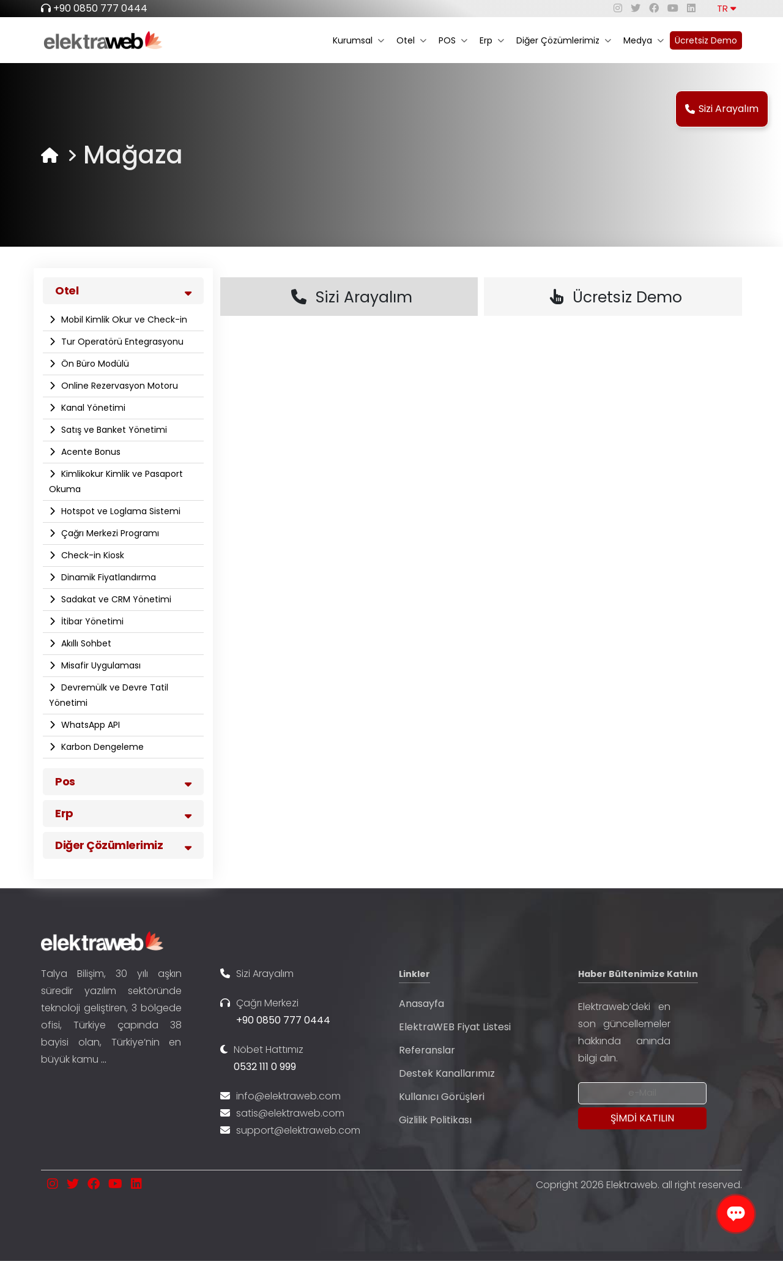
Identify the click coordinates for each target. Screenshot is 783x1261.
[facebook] (654, 8)
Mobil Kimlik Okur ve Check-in (123, 319)
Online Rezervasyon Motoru (118, 386)
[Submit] (642, 1118)
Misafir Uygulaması (100, 665)
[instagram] (618, 8)
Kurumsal (358, 40)
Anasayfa (421, 1004)
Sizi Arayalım (722, 109)
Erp (492, 40)
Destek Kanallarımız (447, 1073)
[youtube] (672, 8)
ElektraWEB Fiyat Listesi (455, 1027)
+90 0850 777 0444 (100, 8)
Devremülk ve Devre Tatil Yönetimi (108, 695)
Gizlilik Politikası (435, 1120)
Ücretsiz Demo (706, 40)
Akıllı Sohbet (85, 643)
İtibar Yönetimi (91, 621)
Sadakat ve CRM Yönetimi (115, 599)
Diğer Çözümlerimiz (563, 40)
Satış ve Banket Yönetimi (113, 430)
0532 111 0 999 (265, 1067)
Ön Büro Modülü (94, 363)
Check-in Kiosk (91, 555)
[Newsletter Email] (642, 1093)
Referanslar (427, 1050)
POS (453, 40)
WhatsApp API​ (89, 725)
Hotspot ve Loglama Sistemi (119, 511)
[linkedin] (691, 8)
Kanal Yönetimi (92, 408)
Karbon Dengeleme (101, 747)
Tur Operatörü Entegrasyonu (121, 341)
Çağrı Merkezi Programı (109, 533)
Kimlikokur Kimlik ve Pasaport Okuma (116, 481)
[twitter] (635, 8)
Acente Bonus (90, 452)
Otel (411, 40)
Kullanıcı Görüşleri (441, 1097)
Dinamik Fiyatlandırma (107, 577)
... (103, 1059)
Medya (643, 40)
